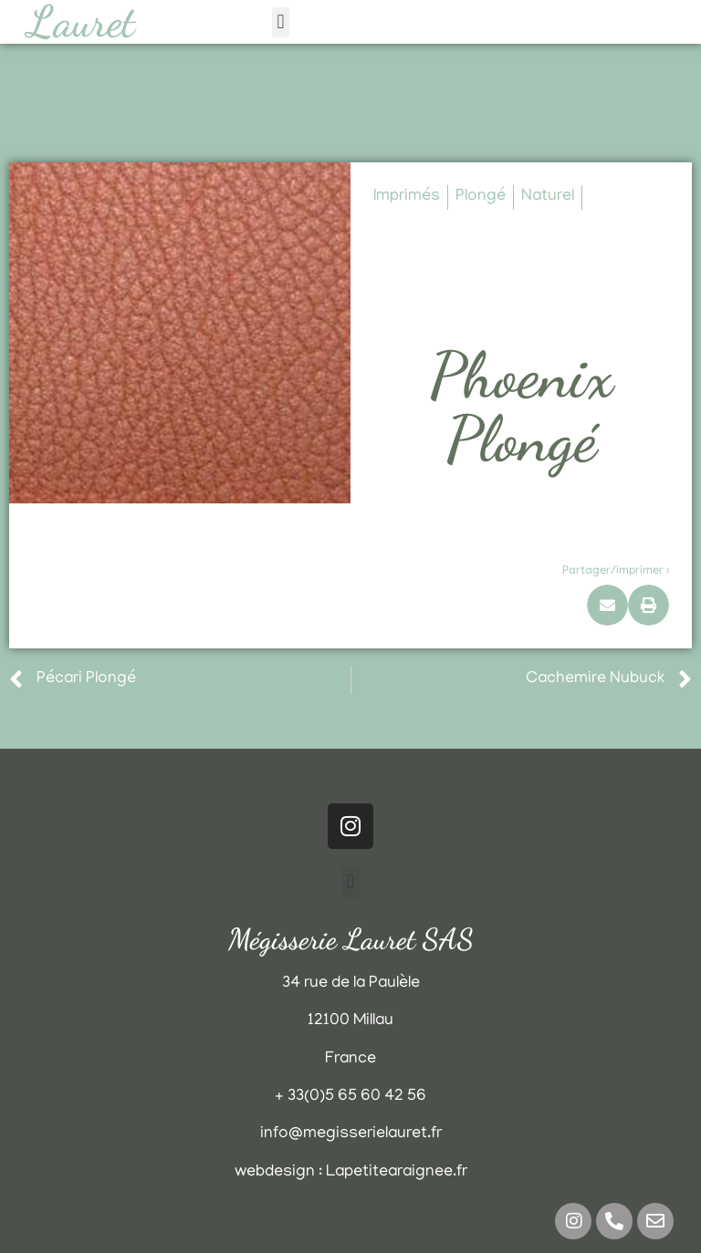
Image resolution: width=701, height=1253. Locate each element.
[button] (280, 22)
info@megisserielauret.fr (351, 1134)
